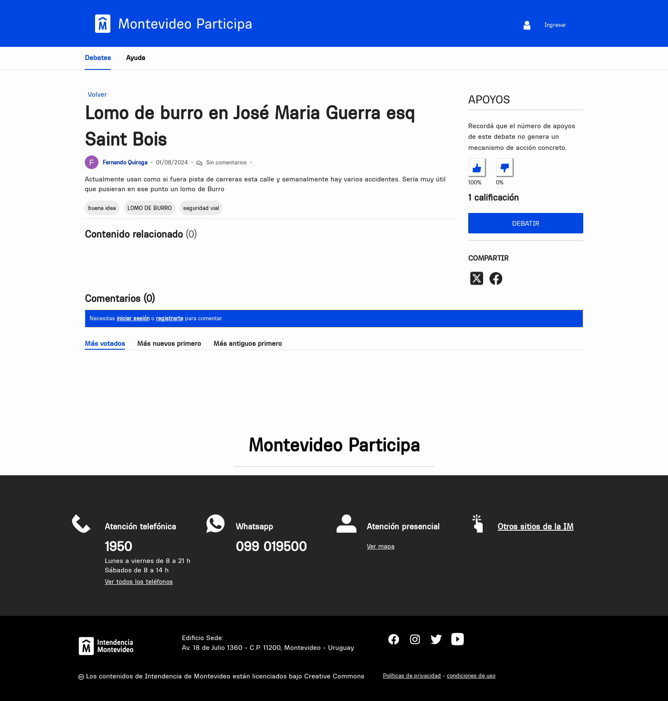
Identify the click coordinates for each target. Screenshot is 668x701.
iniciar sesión (133, 318)
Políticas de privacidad (412, 675)
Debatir (525, 223)
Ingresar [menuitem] (555, 24)
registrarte (169, 318)
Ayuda (135, 57)
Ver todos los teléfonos (139, 581)
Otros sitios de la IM (535, 526)
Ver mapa (380, 546)
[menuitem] (527, 25)
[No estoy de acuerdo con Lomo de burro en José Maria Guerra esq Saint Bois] (505, 167)
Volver (96, 94)
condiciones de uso (471, 675)
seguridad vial (201, 207)
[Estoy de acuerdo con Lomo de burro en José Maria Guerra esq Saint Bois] (477, 167)
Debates (98, 57)
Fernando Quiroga (125, 162)
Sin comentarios (226, 162)
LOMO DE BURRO (149, 207)
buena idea (102, 207)
